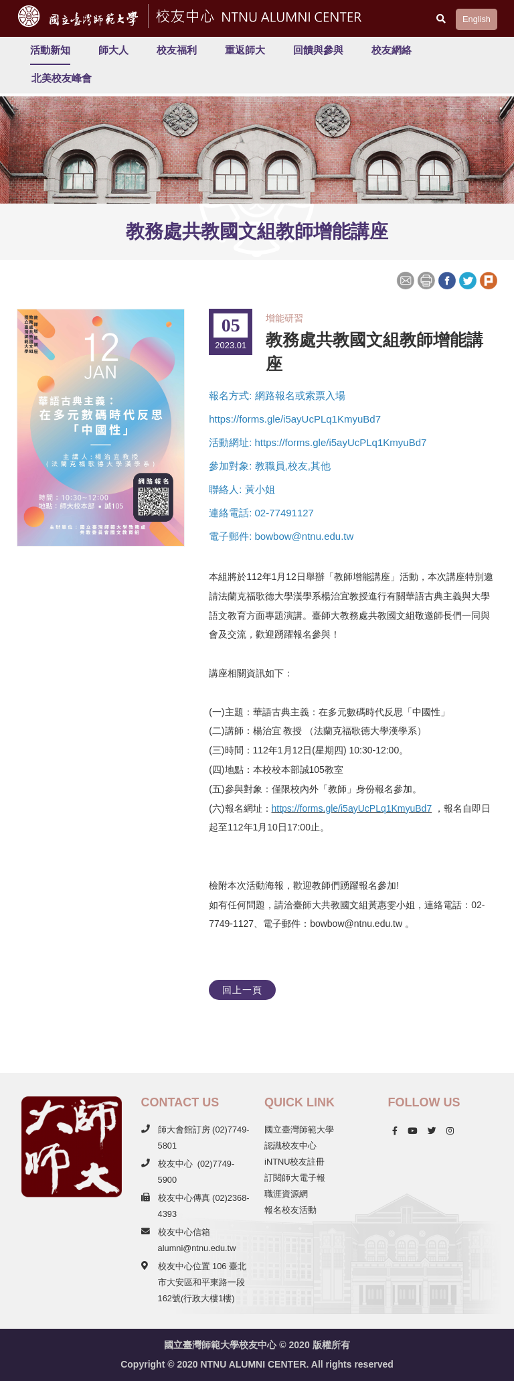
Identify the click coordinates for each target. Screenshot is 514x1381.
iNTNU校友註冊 (294, 1162)
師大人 (113, 50)
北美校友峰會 (61, 78)
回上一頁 (242, 990)
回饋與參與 (318, 50)
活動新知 (50, 50)
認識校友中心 (290, 1146)
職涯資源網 (286, 1194)
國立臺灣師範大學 (299, 1129)
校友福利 (177, 50)
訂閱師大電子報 (294, 1178)
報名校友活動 (290, 1210)
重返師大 (245, 50)
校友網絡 (391, 50)
